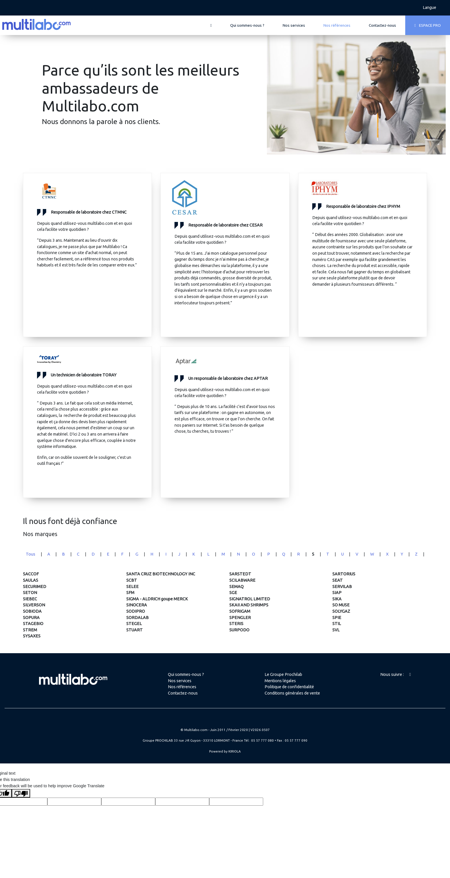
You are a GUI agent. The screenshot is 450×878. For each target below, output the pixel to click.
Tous (30, 554)
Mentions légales (280, 680)
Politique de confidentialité (289, 686)
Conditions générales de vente (292, 693)
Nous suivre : (395, 674)
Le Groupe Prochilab (283, 674)
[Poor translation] (21, 793)
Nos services (294, 25)
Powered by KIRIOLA (225, 751)
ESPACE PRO (427, 25)
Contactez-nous (382, 25)
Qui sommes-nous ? (247, 25)
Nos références (336, 25)
